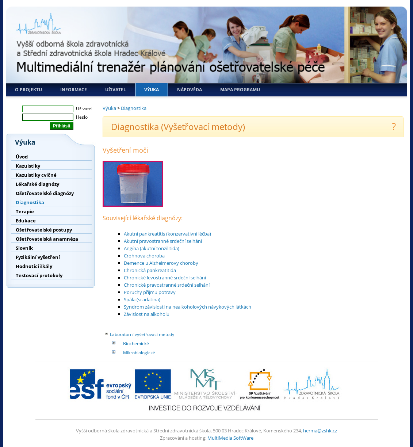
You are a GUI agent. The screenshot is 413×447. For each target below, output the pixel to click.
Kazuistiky (28, 166)
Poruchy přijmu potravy (150, 292)
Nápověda (189, 90)
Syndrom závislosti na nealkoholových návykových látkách (187, 306)
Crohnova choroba (144, 255)
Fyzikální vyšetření (38, 257)
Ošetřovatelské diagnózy (45, 193)
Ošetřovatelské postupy (44, 229)
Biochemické (136, 343)
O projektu (28, 90)
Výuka (151, 90)
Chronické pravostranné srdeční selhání (167, 285)
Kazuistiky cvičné (36, 175)
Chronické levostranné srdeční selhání (165, 277)
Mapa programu (240, 90)
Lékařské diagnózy (37, 184)
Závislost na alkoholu (146, 314)
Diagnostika (30, 202)
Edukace (26, 220)
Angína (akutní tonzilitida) (151, 248)
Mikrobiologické (139, 352)
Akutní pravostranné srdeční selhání (163, 241)
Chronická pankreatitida (150, 270)
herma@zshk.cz (320, 430)
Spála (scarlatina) (142, 299)
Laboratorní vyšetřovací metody (142, 334)
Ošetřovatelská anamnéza (47, 239)
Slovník (24, 248)
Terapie (25, 211)
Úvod (22, 156)
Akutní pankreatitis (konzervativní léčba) (167, 233)
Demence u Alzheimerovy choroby (161, 263)
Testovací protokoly (39, 275)
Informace (73, 90)
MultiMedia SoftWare (230, 438)
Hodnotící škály (34, 266)
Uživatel (115, 90)
